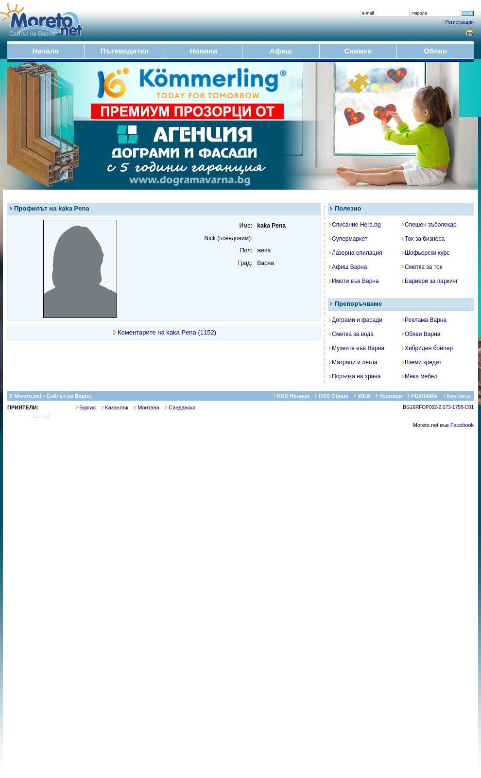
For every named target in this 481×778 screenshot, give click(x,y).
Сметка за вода (351, 334)
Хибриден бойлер (427, 348)
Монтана (146, 407)
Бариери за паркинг (430, 281)
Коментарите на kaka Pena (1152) (167, 332)
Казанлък (115, 407)
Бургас (86, 407)
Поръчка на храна (355, 376)
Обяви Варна (421, 334)
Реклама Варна (424, 320)
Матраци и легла (353, 362)
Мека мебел (419, 376)
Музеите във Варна (356, 348)
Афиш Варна (348, 267)
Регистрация (460, 22)
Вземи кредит (422, 362)
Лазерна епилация (355, 252)
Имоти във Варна (354, 281)
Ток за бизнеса (423, 238)
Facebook (462, 425)
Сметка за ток (422, 267)
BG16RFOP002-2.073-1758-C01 (438, 407)
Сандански (180, 407)
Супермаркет (348, 238)
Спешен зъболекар (429, 224)
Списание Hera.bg (355, 224)
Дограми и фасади (355, 320)
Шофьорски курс (425, 252)
